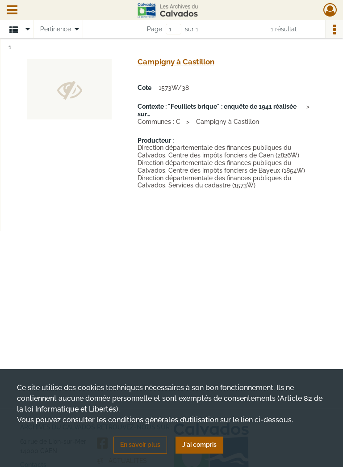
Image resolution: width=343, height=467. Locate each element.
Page (154, 29)
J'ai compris (199, 444)
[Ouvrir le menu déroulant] (12, 10)
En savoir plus (140, 444)
